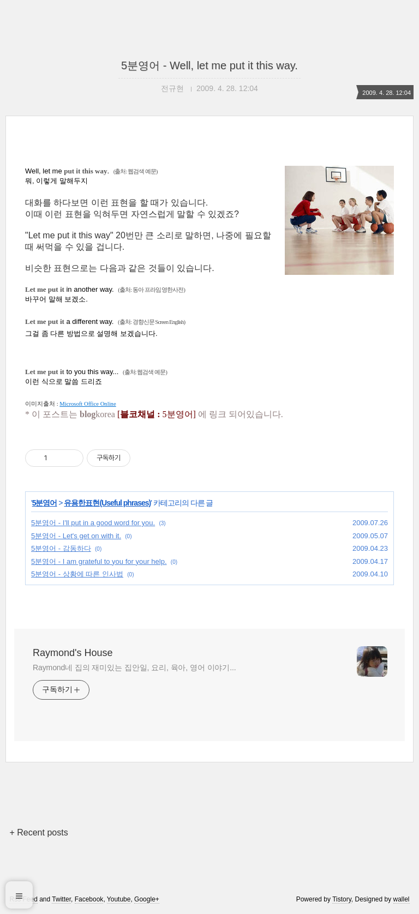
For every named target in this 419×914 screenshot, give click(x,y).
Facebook (89, 899)
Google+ (146, 899)
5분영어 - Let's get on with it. (76, 536)
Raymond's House (73, 652)
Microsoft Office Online (87, 404)
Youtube (119, 899)
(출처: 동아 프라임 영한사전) (151, 289)
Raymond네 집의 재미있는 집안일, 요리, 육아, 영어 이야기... (134, 667)
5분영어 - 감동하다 (61, 548)
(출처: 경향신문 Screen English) (151, 321)
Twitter (61, 899)
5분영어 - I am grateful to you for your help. (99, 561)
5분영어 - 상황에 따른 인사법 (77, 574)
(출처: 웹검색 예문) (135, 171)
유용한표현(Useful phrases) (107, 502)
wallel (401, 899)
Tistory (341, 899)
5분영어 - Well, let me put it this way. (209, 65)
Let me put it (44, 289)
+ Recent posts (38, 832)
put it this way (85, 171)
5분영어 (44, 502)
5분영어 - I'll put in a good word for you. (93, 523)
